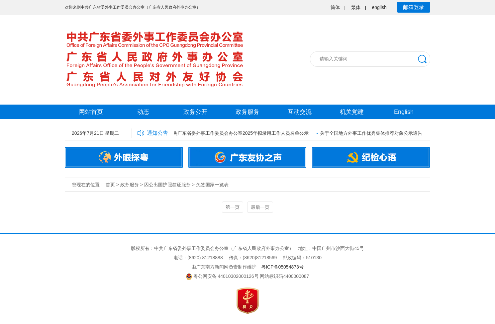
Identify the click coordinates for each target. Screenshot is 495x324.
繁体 (355, 7)
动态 (143, 112)
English (404, 112)
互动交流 (300, 112)
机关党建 (352, 112)
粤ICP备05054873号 (282, 267)
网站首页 (91, 112)
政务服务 (247, 112)
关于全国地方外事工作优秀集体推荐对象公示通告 (372, 133)
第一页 (233, 207)
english (379, 7)
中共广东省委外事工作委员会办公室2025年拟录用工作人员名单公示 (239, 133)
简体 (335, 7)
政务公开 (195, 112)
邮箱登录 (413, 7)
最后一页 (260, 207)
